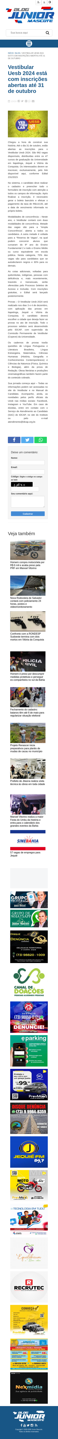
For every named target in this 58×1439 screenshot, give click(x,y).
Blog (18, 53)
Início (11, 53)
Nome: (14, 458)
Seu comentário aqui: (22, 493)
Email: (14, 467)
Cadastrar (28, 514)
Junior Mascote (37, 1429)
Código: (26, 478)
